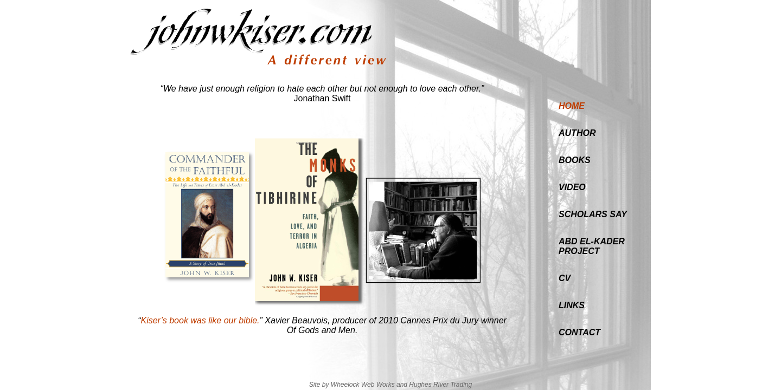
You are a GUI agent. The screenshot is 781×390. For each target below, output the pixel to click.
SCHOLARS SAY (593, 214)
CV (565, 278)
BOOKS (575, 160)
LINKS (572, 305)
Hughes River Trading (440, 384)
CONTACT (579, 332)
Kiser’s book (164, 320)
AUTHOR (577, 133)
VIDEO (572, 187)
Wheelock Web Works (363, 384)
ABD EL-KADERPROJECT (592, 246)
